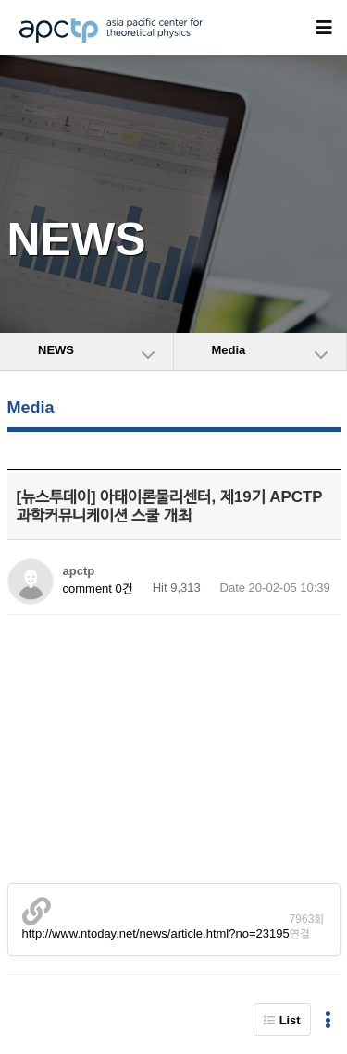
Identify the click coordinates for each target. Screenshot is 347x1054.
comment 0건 (98, 588)
